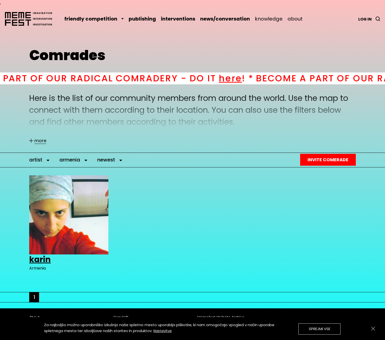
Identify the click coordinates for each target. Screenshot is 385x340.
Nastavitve (162, 330)
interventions (178, 19)
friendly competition (94, 19)
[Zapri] (373, 329)
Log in (365, 19)
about (295, 19)
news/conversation (225, 19)
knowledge (269, 19)
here (235, 78)
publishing (142, 19)
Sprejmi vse (319, 328)
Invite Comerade (328, 160)
